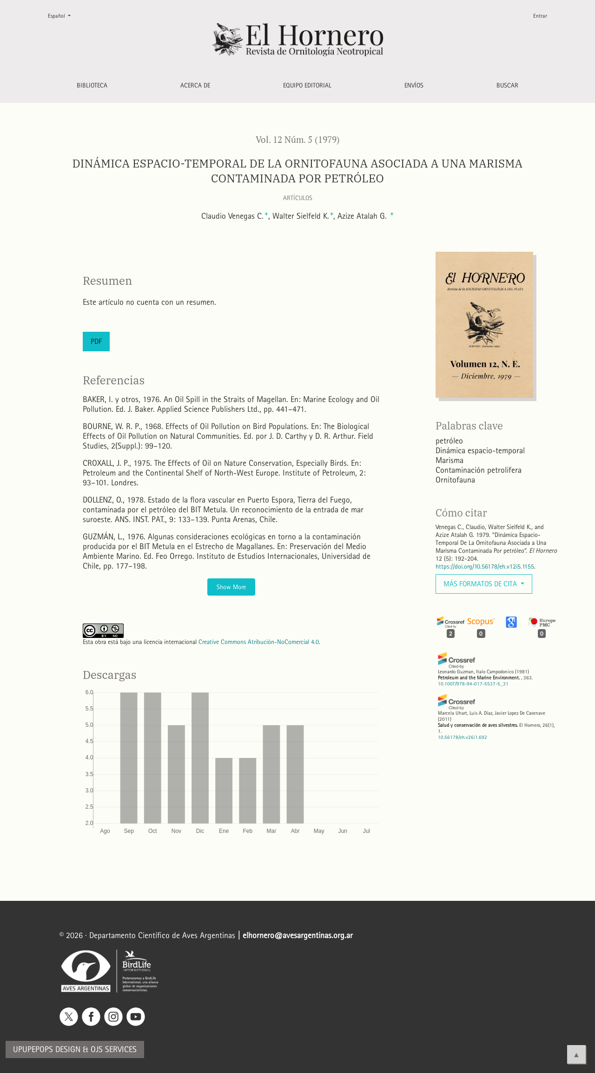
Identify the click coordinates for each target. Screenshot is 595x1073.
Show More (231, 587)
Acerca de (195, 85)
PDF (96, 341)
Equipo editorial (307, 85)
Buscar (507, 85)
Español (63, 15)
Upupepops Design (46, 1049)
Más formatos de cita (481, 583)
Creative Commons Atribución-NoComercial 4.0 (258, 642)
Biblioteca (92, 85)
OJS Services (114, 1049)
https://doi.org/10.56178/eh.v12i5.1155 (485, 566)
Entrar (540, 16)
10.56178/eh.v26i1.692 (462, 737)
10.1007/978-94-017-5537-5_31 (473, 684)
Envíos (413, 85)
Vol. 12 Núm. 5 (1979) (298, 140)
